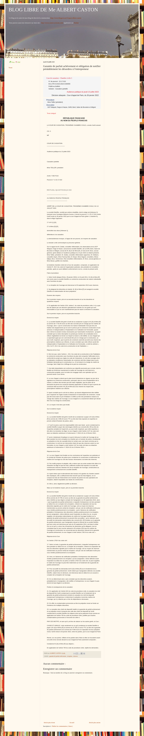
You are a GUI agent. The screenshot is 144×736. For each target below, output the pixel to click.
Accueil (72, 722)
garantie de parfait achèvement (57, 656)
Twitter (76, 23)
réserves (75, 656)
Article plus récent (49, 722)
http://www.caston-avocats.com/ (52, 23)
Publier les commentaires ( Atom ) (62, 726)
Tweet (10, 67)
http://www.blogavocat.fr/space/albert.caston (66, 18)
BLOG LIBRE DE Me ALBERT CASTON (53, 9)
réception (70, 656)
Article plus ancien (94, 722)
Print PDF (14, 62)
